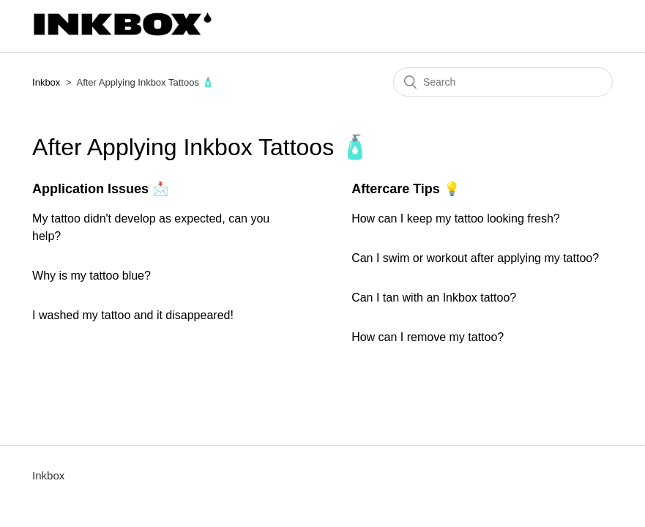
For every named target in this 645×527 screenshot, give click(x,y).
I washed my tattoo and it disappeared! (133, 315)
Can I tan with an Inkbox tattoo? (433, 297)
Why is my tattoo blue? (91, 275)
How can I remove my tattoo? (427, 337)
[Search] (503, 82)
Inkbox (46, 82)
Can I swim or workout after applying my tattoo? (475, 258)
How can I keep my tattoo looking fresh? (455, 218)
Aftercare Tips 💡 (405, 189)
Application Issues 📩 (100, 189)
